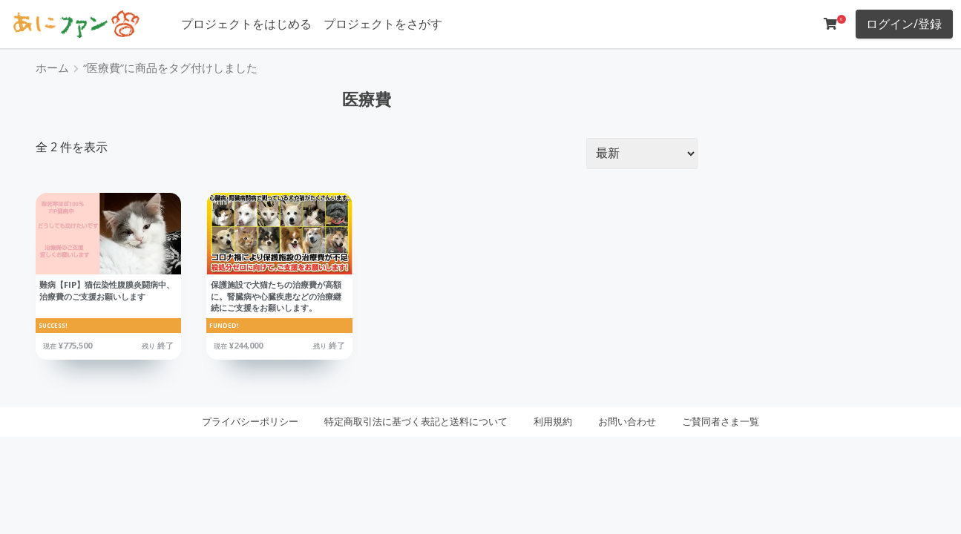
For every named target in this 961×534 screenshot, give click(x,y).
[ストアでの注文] (642, 153)
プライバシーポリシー (250, 421)
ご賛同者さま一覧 (720, 421)
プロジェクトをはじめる (246, 24)
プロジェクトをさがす (383, 24)
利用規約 (553, 421)
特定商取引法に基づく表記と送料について (416, 421)
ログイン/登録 (904, 24)
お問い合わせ (627, 421)
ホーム (52, 67)
